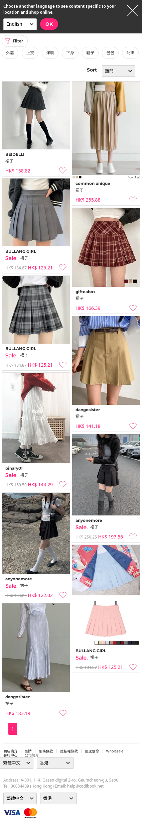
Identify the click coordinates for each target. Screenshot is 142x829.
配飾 (130, 52)
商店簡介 (10, 751)
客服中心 (10, 755)
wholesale (115, 751)
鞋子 (90, 52)
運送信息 (92, 751)
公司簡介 (32, 755)
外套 (10, 52)
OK (49, 24)
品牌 (28, 751)
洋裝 (50, 52)
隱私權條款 (69, 751)
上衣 (30, 52)
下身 (70, 52)
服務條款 (46, 751)
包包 (110, 52)
